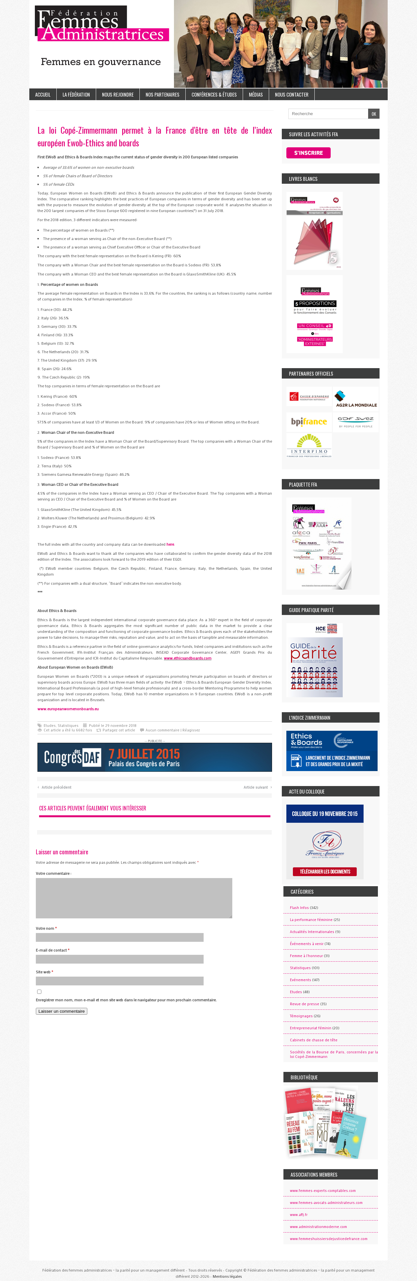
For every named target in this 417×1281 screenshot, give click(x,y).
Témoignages (301, 1016)
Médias (256, 94)
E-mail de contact (52, 957)
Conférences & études (214, 94)
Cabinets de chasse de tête (314, 1040)
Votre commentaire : (53, 873)
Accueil (42, 94)
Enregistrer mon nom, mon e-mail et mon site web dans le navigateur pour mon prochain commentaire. (126, 1007)
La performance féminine (311, 919)
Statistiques (68, 725)
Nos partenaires (163, 94)
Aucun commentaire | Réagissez (173, 730)
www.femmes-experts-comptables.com (323, 1190)
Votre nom (46, 936)
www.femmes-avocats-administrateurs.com (326, 1202)
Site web (44, 979)
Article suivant (258, 787)
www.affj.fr (299, 1214)
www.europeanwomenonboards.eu (68, 708)
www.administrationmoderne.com (318, 1226)
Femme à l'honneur (306, 956)
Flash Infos (299, 907)
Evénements (300, 980)
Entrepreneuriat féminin (310, 1028)
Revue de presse (304, 1004)
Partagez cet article (119, 730)
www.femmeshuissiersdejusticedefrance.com (328, 1238)
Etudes (50, 725)
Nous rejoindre (118, 94)
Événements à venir (307, 943)
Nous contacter (292, 94)
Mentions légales (227, 1276)
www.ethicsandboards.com (187, 658)
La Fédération (76, 94)
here (170, 544)
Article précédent (54, 787)
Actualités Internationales (312, 931)
